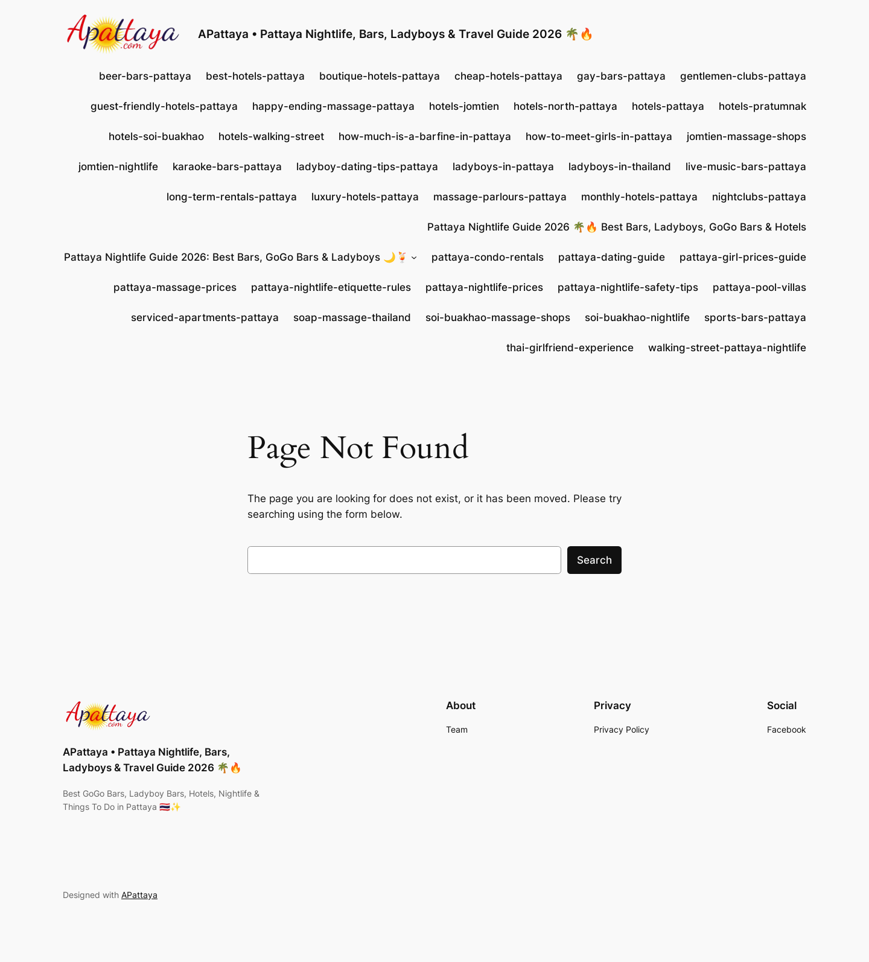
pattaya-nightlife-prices (484, 287)
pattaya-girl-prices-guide (743, 257)
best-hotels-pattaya (255, 76)
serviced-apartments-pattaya (205, 317)
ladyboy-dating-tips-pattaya (367, 167)
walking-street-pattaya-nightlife (727, 348)
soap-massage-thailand (352, 317)
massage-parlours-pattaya (500, 197)
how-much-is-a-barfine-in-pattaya (425, 136)
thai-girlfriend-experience (570, 348)
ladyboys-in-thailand (619, 167)
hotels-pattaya (668, 106)
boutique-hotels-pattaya (379, 76)
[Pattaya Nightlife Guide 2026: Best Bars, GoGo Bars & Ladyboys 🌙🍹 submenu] (414, 257)
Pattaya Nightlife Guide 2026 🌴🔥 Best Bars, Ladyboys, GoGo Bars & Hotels (616, 227)
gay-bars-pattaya (621, 76)
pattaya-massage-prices (175, 287)
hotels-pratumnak (762, 106)
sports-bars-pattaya (755, 317)
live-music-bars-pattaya (746, 167)
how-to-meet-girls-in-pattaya (599, 136)
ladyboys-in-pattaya (503, 167)
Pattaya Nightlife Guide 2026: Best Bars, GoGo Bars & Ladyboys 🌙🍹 (236, 257)
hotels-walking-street (271, 136)
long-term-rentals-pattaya (232, 197)
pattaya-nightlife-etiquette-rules (331, 287)
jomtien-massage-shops (746, 136)
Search (594, 560)
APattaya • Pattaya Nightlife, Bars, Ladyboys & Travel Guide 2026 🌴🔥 (396, 34)
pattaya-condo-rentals (487, 257)
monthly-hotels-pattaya (639, 197)
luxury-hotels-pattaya (365, 197)
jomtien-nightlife (118, 167)
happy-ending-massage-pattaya (333, 106)
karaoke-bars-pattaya (227, 167)
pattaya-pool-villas (759, 287)
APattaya (139, 895)
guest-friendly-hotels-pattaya (164, 106)
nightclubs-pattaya (759, 197)
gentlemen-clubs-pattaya (743, 76)
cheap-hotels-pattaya (508, 76)
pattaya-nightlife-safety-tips (628, 287)
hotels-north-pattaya (565, 106)
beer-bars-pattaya (145, 76)
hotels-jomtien (464, 106)
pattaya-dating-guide (611, 257)
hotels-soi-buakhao (156, 136)
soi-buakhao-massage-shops (497, 317)
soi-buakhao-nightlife (637, 317)
